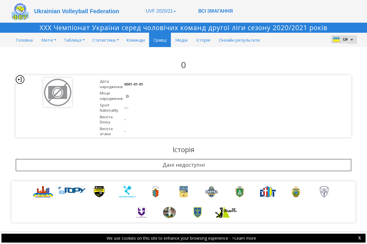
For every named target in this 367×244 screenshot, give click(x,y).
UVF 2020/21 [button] (161, 11)
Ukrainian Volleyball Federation (76, 11)
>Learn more (244, 238)
